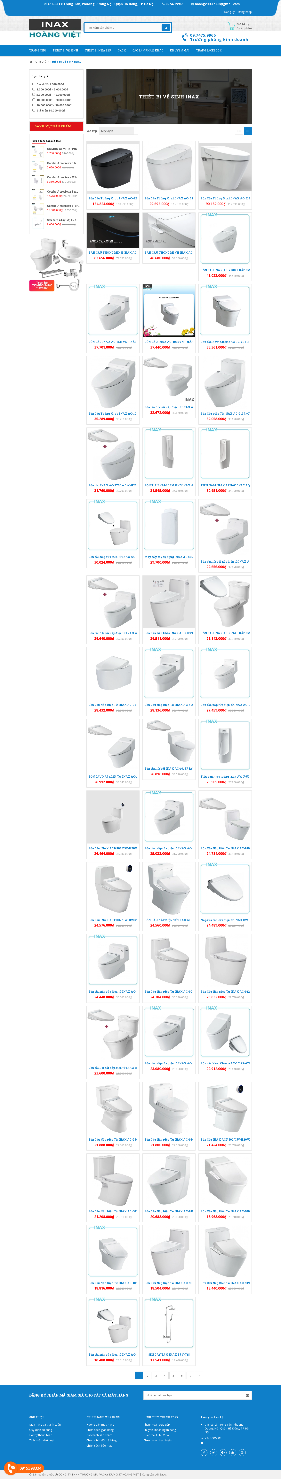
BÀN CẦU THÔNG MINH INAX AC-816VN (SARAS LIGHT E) (169, 252)
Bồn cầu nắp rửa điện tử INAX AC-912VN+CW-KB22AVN (113, 1354)
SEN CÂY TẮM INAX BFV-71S (169, 1354)
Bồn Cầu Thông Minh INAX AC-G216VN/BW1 (169, 198)
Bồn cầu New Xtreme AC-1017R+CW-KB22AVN (225, 1063)
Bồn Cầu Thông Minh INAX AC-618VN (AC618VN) (225, 198)
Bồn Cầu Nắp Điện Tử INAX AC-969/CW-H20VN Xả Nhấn (113, 1139)
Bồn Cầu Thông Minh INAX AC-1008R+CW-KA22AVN (113, 413)
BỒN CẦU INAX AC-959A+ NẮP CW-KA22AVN (225, 633)
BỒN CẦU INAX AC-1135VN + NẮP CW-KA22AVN (113, 342)
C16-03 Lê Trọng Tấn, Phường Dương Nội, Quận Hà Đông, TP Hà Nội (100, 4)
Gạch (122, 50)
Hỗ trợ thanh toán (40, 1435)
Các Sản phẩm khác (147, 50)
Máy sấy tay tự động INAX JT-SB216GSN (169, 557)
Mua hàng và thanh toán (45, 1424)
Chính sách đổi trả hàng (101, 1440)
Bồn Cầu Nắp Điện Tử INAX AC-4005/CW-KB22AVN (169, 705)
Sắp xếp (91, 131)
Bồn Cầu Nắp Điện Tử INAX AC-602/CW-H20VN (113, 1211)
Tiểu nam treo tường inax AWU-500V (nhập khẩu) (225, 776)
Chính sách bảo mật (99, 1445)
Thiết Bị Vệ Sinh (65, 50)
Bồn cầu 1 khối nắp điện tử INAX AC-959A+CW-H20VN (113, 1068)
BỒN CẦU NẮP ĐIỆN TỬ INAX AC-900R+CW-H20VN (169, 920)
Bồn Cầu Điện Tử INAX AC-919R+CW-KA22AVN (225, 413)
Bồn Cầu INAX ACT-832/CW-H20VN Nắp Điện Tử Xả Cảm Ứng (113, 920)
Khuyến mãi (179, 50)
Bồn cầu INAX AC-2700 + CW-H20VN (113, 485)
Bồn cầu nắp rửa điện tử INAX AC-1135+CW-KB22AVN (113, 991)
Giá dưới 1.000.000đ (48, 84)
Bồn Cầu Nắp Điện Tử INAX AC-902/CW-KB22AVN (169, 1283)
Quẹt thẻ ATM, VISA (156, 1435)
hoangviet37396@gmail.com (215, 4)
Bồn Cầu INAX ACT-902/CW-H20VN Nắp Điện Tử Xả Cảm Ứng (113, 848)
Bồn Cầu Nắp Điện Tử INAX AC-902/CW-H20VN (169, 991)
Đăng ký (229, 12)
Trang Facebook (209, 50)
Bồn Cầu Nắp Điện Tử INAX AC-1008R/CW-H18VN (225, 1211)
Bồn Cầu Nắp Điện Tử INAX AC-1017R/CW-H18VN (113, 1283)
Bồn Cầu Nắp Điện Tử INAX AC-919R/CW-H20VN (225, 848)
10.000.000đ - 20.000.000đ (51, 100)
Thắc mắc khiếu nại (41, 1440)
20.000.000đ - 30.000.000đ (51, 105)
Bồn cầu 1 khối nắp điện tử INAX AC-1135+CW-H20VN (113, 633)
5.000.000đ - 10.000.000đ (51, 94)
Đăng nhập (245, 12)
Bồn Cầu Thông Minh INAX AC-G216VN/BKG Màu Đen (113, 198)
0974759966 (173, 4)
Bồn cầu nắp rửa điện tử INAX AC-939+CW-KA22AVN (225, 705)
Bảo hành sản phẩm (99, 1435)
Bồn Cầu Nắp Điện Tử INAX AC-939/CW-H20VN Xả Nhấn (169, 1139)
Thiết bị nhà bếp (98, 50)
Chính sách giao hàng (100, 1430)
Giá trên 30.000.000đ (48, 110)
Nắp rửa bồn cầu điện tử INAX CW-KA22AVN (225, 920)
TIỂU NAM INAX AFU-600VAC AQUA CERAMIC (225, 485)
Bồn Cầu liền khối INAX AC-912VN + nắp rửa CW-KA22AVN (169, 633)
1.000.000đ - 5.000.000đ (50, 89)
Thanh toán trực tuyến (157, 1440)
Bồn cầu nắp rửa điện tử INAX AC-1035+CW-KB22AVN (169, 848)
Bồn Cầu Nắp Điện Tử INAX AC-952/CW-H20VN (113, 705)
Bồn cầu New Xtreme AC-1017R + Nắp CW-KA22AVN (225, 342)
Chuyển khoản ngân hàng (159, 1430)
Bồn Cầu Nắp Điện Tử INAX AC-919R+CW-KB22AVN (169, 1211)
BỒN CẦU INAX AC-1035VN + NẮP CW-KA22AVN (169, 342)
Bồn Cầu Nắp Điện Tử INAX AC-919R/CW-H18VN (225, 1283)
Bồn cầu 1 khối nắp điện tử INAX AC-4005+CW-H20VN (169, 407)
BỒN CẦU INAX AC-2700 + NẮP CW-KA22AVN (225, 270)
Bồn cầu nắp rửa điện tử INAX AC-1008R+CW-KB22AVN (169, 1063)
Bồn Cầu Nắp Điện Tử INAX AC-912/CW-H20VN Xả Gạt (225, 991)
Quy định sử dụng (40, 1430)
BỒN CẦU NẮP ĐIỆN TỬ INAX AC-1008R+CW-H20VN (113, 776)
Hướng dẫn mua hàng (100, 1424)
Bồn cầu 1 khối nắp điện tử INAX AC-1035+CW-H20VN (225, 561)
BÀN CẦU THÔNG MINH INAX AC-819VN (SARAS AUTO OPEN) (113, 252)
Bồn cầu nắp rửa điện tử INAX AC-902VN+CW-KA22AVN (113, 557)
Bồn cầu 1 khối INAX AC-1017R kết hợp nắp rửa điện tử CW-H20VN (169, 768)
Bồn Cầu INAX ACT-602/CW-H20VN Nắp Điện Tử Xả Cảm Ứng (225, 1139)
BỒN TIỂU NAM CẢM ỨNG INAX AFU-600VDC (169, 485)
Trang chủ (37, 50)
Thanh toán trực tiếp (156, 1424)
